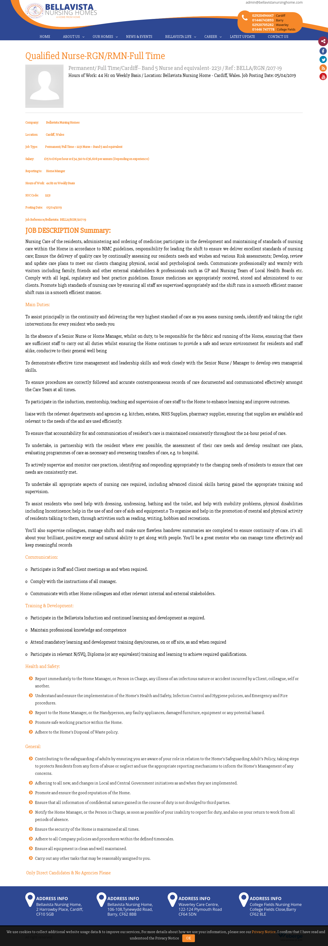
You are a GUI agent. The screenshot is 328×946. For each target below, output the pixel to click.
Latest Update (242, 36)
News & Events (139, 36)
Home (45, 36)
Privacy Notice (264, 931)
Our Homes (103, 36)
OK (188, 938)
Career (210, 36)
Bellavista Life (178, 36)
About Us (71, 36)
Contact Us (278, 36)
